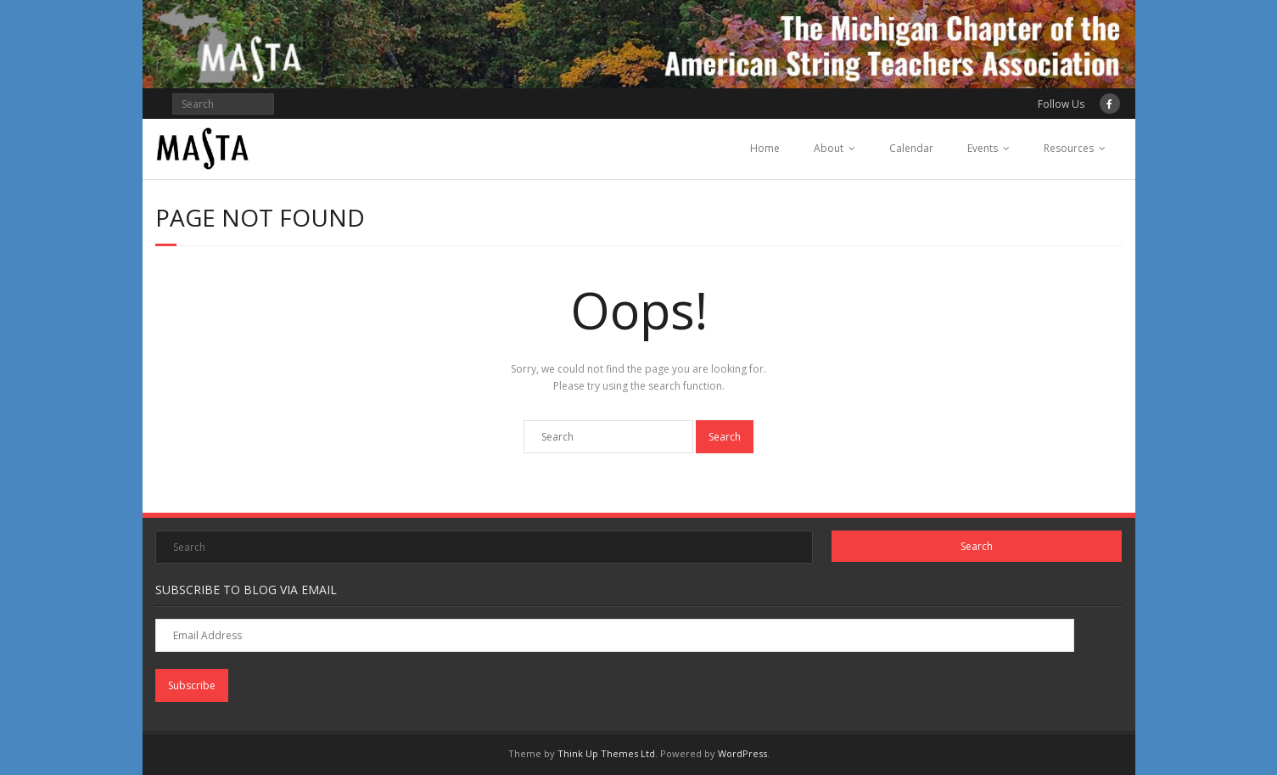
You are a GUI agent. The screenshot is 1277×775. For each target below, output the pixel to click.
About (828, 148)
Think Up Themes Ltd (606, 753)
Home (765, 148)
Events (982, 148)
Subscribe (192, 685)
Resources (1069, 148)
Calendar (911, 148)
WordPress (742, 753)
